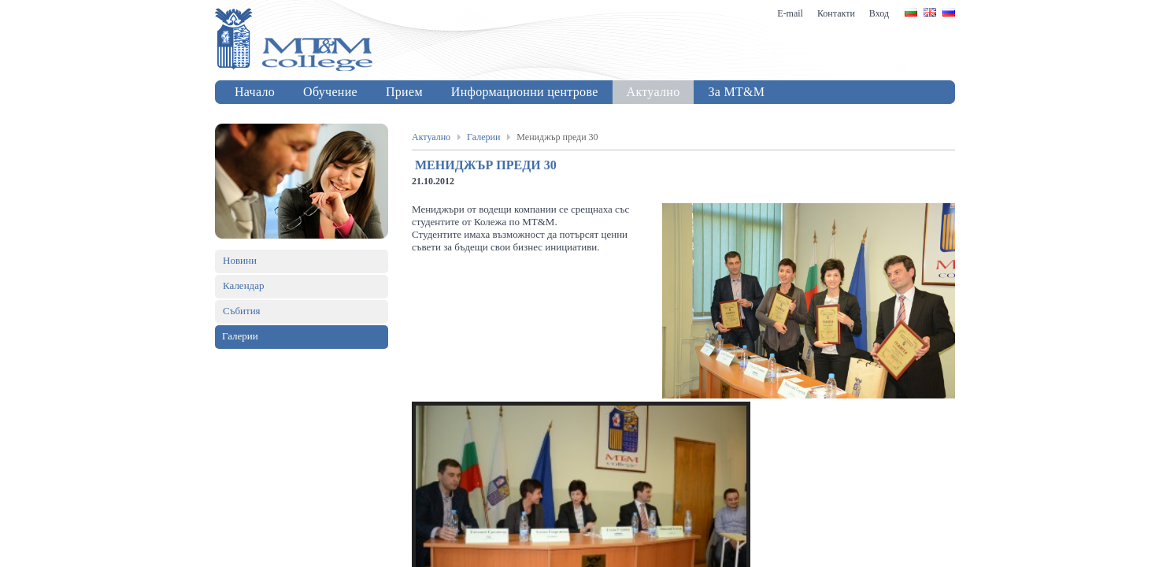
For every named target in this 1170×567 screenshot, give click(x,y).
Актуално (431, 137)
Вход (879, 13)
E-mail (790, 13)
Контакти (836, 13)
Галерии (483, 137)
